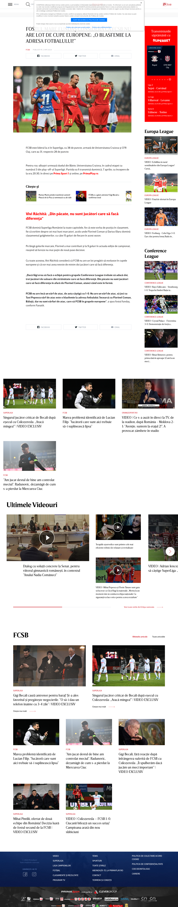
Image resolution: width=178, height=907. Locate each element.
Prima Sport (70, 892)
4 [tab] (160, 80)
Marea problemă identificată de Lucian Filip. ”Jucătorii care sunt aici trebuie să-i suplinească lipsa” (89, 421)
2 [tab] (155, 80)
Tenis (95, 855)
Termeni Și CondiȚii (102, 880)
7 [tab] (167, 80)
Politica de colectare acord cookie (78, 27)
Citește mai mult (24, 711)
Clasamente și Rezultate (65, 875)
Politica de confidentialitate (102, 27)
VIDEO (56, 855)
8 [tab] (170, 79)
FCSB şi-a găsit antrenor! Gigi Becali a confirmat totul (104, 196)
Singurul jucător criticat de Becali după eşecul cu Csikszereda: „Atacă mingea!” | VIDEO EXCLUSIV (29, 421)
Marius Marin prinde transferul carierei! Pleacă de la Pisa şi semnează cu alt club (55, 196)
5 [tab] (162, 80)
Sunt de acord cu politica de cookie (89, 20)
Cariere (136, 873)
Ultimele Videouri (32, 504)
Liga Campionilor (62, 865)
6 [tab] (165, 80)
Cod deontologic (141, 868)
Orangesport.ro (130, 412)
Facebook (25, 874)
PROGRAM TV (59, 880)
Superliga (8, 412)
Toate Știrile (99, 865)
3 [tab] (157, 80)
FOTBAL (56, 870)
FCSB (28, 50)
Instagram (34, 874)
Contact (96, 875)
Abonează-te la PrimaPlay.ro (107, 870)
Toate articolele (158, 637)
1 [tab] (152, 80)
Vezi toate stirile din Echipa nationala (143, 607)
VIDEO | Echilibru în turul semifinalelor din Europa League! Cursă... (160, 165)
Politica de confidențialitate (147, 864)
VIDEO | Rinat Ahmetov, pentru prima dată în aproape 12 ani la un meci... (160, 358)
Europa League (152, 158)
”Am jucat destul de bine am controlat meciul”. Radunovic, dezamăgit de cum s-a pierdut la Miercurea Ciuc (29, 484)
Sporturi (97, 860)
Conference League (154, 283)
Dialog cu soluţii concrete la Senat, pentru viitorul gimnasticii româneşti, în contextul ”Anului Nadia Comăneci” (51, 570)
